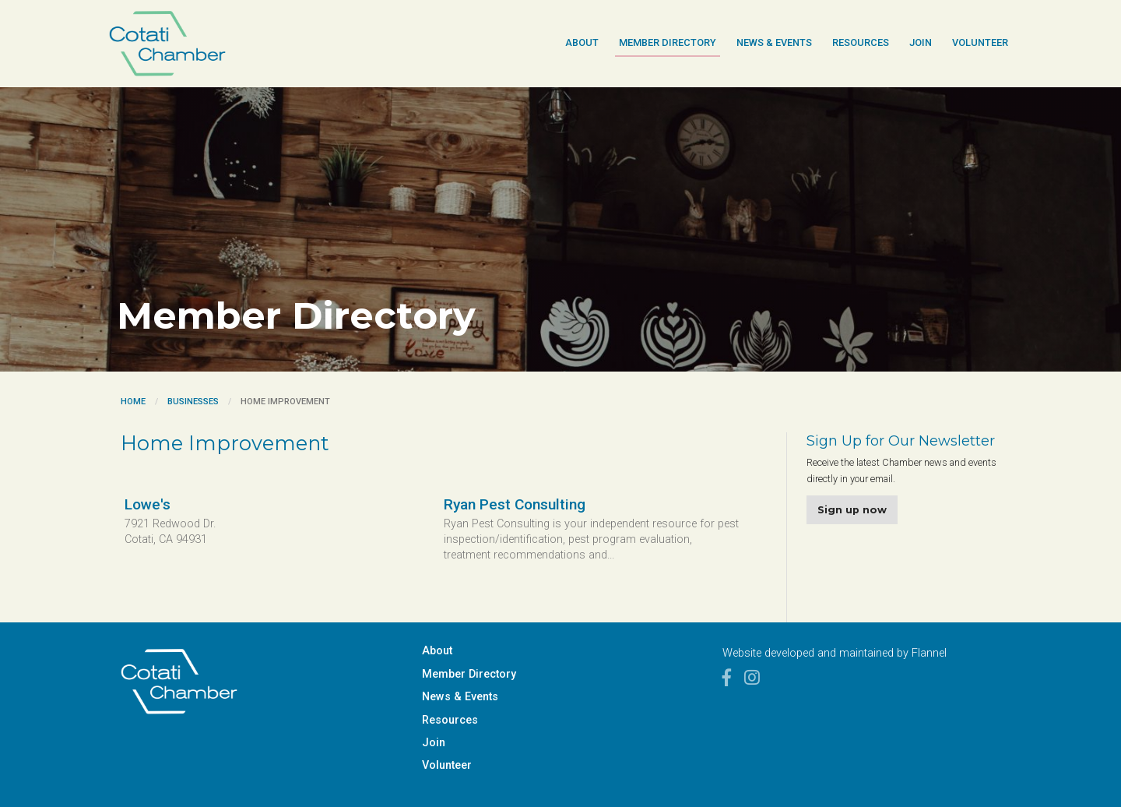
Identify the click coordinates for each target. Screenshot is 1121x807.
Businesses (193, 401)
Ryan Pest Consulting (514, 504)
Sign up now (852, 510)
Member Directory (667, 42)
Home (133, 401)
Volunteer (980, 42)
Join (920, 42)
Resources (860, 42)
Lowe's (147, 504)
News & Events (774, 42)
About (582, 42)
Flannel (929, 653)
